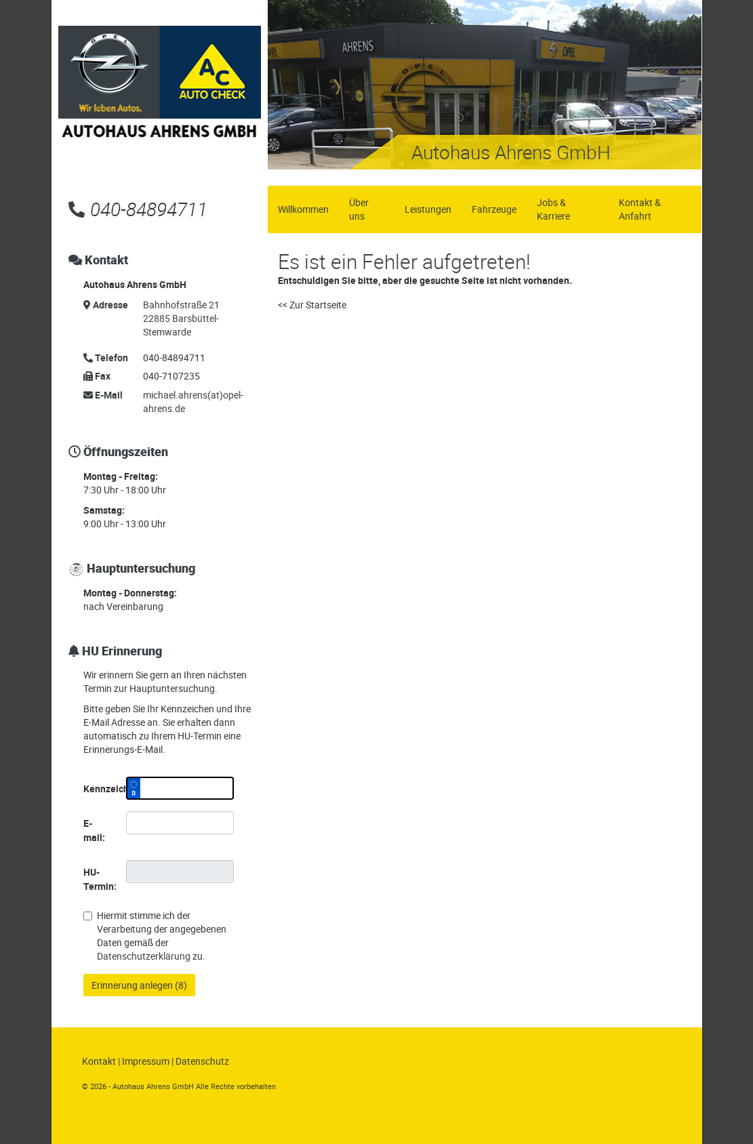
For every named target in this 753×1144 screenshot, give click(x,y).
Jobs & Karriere (553, 209)
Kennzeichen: (99, 788)
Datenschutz (202, 1061)
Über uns (359, 209)
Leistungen (428, 209)
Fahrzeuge (494, 209)
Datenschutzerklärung (143, 955)
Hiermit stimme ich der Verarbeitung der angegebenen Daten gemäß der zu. (154, 935)
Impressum (145, 1061)
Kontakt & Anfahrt (640, 209)
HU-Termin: (99, 879)
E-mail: (94, 830)
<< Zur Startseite (312, 304)
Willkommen (303, 209)
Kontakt (99, 1061)
